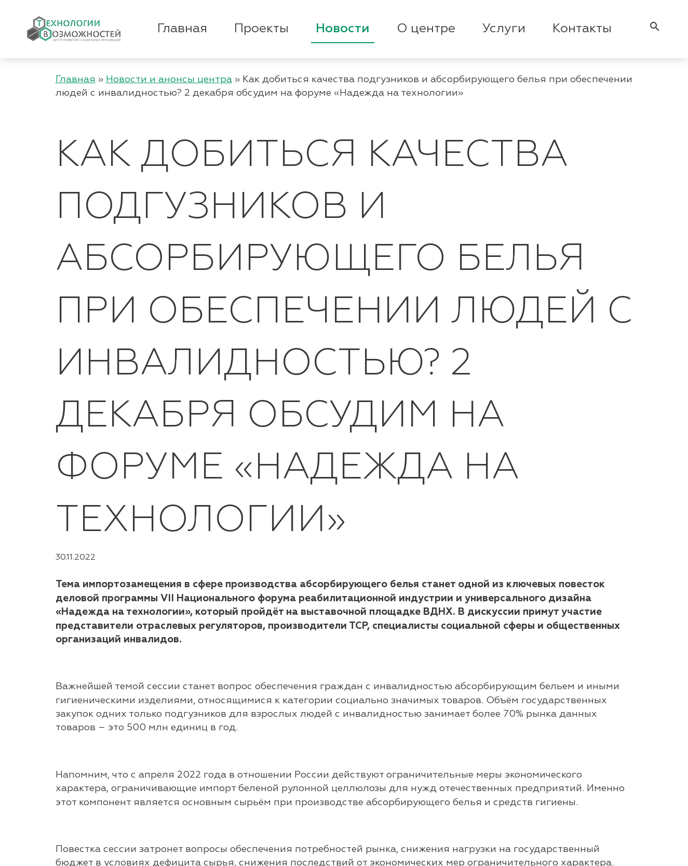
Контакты (582, 28)
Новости (343, 28)
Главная (182, 28)
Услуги (503, 28)
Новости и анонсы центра (169, 79)
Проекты (261, 28)
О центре (426, 28)
